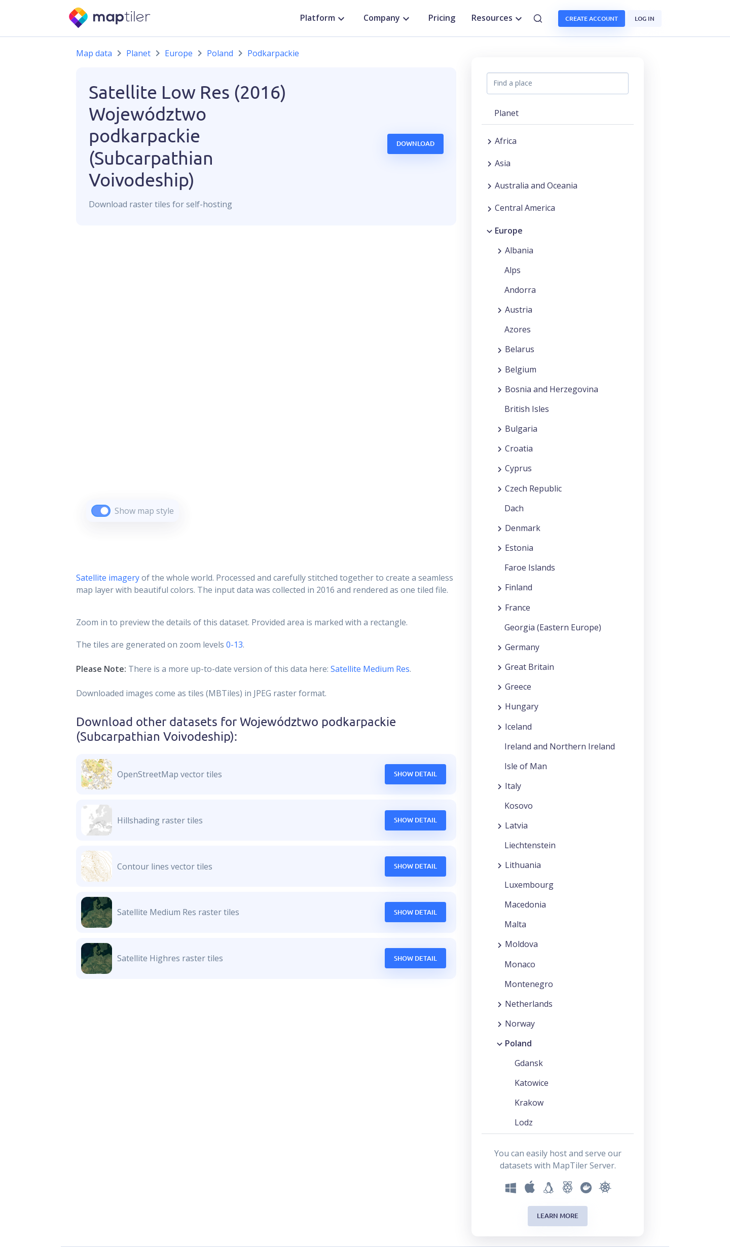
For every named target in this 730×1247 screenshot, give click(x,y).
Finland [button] (518, 587)
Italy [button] (513, 785)
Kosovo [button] (518, 805)
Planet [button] (506, 113)
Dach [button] (514, 508)
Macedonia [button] (525, 904)
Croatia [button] (519, 448)
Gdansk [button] (529, 1063)
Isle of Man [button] (525, 766)
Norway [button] (520, 1023)
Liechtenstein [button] (530, 845)
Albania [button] (519, 250)
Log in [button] (644, 18)
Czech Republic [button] (533, 488)
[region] (266, 386)
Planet (138, 53)
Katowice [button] (532, 1082)
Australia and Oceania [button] (536, 185)
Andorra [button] (520, 289)
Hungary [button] (521, 706)
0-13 (233, 644)
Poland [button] (518, 1043)
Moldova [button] (521, 944)
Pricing (441, 17)
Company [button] (387, 18)
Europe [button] (509, 230)
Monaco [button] (519, 964)
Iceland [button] (518, 726)
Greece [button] (518, 686)
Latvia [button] (516, 825)
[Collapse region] (489, 230)
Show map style (144, 510)
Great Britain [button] (529, 666)
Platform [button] (323, 18)
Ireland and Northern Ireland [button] (559, 746)
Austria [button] (518, 309)
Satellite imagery (107, 577)
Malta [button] (515, 924)
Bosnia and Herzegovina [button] (551, 389)
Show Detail (415, 773)
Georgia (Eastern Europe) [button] (552, 627)
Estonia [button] (519, 547)
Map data (94, 53)
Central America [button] (525, 207)
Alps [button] (512, 270)
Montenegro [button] (528, 984)
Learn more (557, 1215)
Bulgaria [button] (521, 428)
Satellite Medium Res (370, 668)
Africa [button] (506, 140)
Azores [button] (517, 329)
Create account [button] (591, 18)
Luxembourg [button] (529, 884)
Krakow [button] (529, 1102)
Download (415, 143)
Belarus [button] (519, 349)
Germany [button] (522, 647)
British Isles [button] (526, 408)
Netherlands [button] (529, 1003)
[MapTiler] (110, 18)
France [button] (517, 607)
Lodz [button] (524, 1122)
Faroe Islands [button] (529, 567)
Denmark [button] (522, 528)
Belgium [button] (520, 369)
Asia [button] (502, 163)
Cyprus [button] (518, 468)
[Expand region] (489, 141)
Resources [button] (498, 18)
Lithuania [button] (523, 865)
